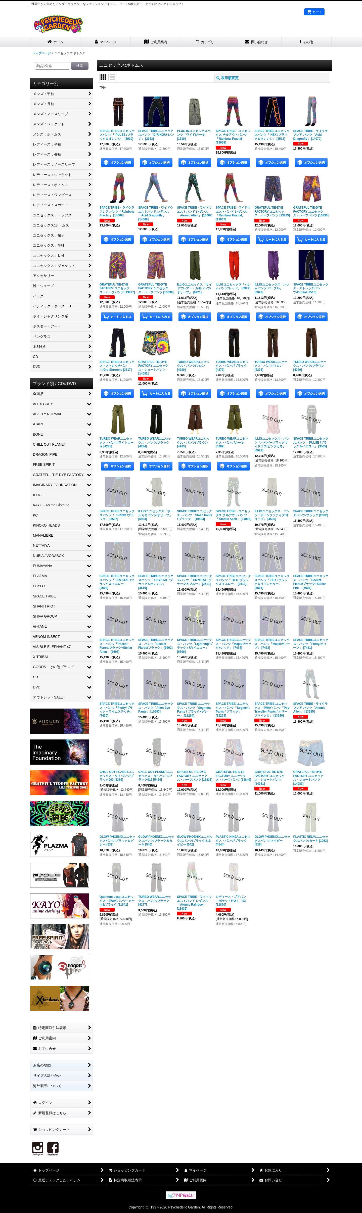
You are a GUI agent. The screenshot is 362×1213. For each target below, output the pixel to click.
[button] (307, 42)
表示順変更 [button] (227, 78)
